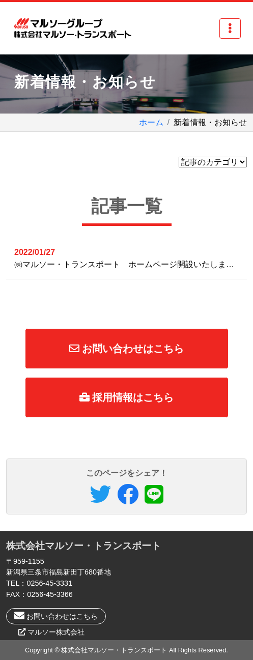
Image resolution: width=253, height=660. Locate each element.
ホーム (151, 122)
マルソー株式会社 (56, 632)
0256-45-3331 (49, 583)
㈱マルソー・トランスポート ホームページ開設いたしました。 (130, 257)
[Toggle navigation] (230, 28)
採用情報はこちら (126, 397)
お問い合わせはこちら (126, 348)
